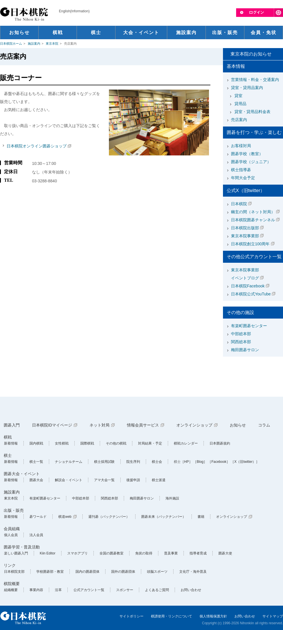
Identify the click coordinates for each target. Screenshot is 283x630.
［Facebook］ (219, 462)
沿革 (58, 590)
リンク (10, 565)
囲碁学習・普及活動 (22, 547)
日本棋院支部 (14, 572)
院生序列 (133, 462)
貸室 (238, 95)
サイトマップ (272, 616)
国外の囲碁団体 (123, 572)
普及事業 (171, 553)
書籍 (201, 517)
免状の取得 (143, 553)
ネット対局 (99, 425)
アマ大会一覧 (104, 480)
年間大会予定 (243, 177)
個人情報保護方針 (213, 616)
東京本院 (52, 43)
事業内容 (36, 590)
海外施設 (172, 498)
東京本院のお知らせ (251, 54)
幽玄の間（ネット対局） (253, 212)
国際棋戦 (87, 443)
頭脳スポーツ (157, 572)
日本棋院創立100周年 (250, 244)
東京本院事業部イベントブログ (245, 274)
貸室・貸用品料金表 (252, 111)
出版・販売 (14, 510)
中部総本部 (241, 333)
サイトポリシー (131, 616)
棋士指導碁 (241, 169)
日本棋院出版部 (245, 228)
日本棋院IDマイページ (52, 425)
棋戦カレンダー (186, 443)
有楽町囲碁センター (249, 325)
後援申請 (133, 480)
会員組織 (12, 528)
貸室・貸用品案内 (247, 87)
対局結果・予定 (150, 443)
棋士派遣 (159, 480)
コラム (264, 425)
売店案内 (239, 119)
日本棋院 (239, 204)
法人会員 (36, 535)
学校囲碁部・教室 (50, 572)
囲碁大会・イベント (22, 473)
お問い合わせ (191, 590)
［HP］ (186, 462)
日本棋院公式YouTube (251, 294)
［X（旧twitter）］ (245, 462)
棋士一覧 (36, 462)
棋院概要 (12, 583)
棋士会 (157, 462)
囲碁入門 (12, 425)
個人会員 (11, 535)
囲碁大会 (36, 480)
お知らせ (238, 425)
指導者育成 (198, 553)
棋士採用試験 (104, 462)
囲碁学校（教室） (247, 153)
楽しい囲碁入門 (16, 553)
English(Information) (74, 11)
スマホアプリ (77, 553)
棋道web (64, 517)
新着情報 (11, 443)
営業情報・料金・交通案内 (255, 79)
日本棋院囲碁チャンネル (253, 220)
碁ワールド (38, 517)
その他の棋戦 (116, 443)
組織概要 (11, 590)
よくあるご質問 (157, 590)
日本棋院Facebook (247, 286)
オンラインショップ (194, 425)
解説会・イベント (68, 480)
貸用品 (240, 103)
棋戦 (8, 437)
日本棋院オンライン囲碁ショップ (37, 146)
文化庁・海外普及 (193, 572)
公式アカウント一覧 (88, 590)
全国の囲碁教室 (111, 553)
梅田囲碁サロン (245, 349)
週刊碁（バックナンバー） (108, 517)
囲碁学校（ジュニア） (251, 161)
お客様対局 (241, 145)
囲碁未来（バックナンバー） (163, 517)
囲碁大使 (225, 553)
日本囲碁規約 (220, 443)
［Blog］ (200, 462)
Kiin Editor (47, 553)
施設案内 (34, 43)
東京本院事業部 (245, 236)
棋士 (8, 455)
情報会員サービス (143, 425)
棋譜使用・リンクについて (171, 616)
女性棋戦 (62, 443)
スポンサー (124, 590)
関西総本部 (241, 341)
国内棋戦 (36, 443)
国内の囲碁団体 (87, 572)
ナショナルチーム (68, 462)
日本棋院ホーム (11, 43)
